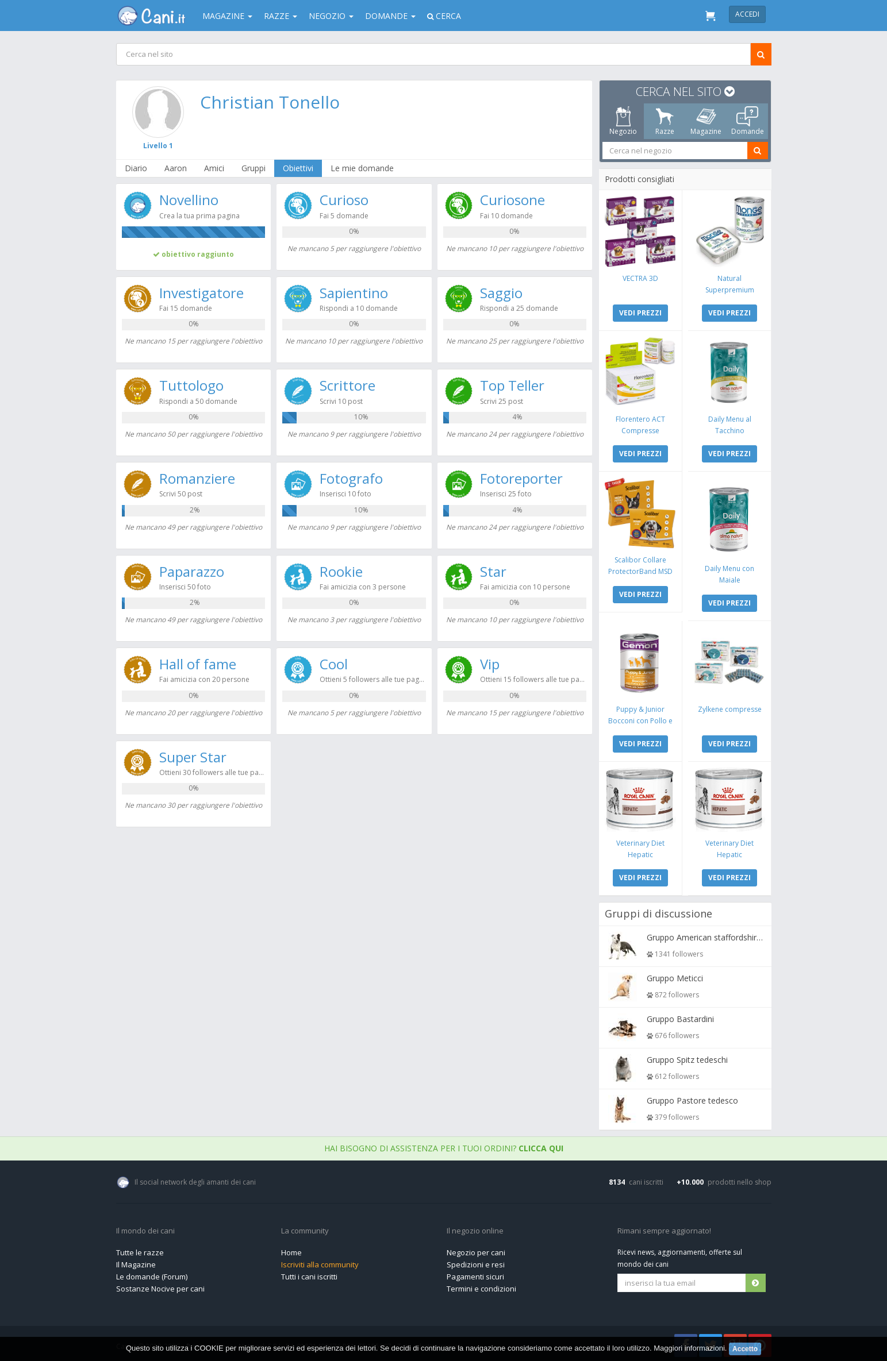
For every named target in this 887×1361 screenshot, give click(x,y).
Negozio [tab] (623, 121)
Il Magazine (136, 1261)
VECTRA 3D (640, 278)
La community (305, 1228)
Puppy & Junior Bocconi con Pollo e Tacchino (640, 718)
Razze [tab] (664, 121)
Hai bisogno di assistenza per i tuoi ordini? (443, 1145)
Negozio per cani (476, 1249)
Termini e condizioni (481, 1286)
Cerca (444, 15)
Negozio (331, 15)
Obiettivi (298, 168)
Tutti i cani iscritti (309, 1274)
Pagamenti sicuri (475, 1274)
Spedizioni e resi (476, 1261)
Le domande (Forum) (151, 1274)
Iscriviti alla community (320, 1261)
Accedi (747, 14)
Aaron (176, 168)
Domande (390, 15)
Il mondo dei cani (145, 1228)
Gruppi (254, 168)
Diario (136, 168)
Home (291, 1249)
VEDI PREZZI (640, 312)
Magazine (227, 15)
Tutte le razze (140, 1249)
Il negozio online (475, 1228)
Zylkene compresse (729, 707)
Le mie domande (362, 168)
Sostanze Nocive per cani (160, 1286)
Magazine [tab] (705, 121)
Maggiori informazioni (689, 1348)
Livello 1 (158, 146)
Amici (215, 168)
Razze (280, 15)
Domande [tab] (747, 121)
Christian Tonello (270, 102)
